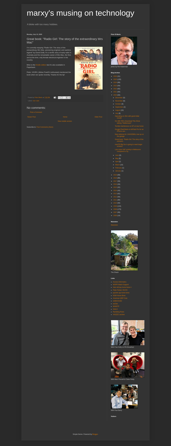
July (117, 113)
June (117, 155)
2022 (115, 89)
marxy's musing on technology (80, 12)
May (117, 158)
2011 (115, 200)
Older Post (98, 117)
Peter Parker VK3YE (120, 290)
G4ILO (115, 309)
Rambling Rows (118, 312)
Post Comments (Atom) (44, 127)
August (118, 110)
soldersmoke (117, 301)
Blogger (95, 434)
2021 (115, 92)
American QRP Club (120, 298)
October (118, 104)
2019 (115, 175)
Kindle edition (41, 65)
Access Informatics (119, 282)
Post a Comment (36, 112)
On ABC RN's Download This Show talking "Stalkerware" (127, 122)
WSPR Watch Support (121, 285)
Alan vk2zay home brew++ (122, 287)
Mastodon (114, 225)
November (119, 101)
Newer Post (31, 117)
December (119, 98)
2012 (115, 197)
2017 (115, 181)
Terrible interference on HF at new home (129, 126)
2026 (115, 76)
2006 (115, 215)
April (117, 161)
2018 (115, 178)
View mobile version (65, 121)
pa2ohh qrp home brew (121, 293)
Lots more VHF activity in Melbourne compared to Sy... (128, 150)
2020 (115, 95)
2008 (115, 209)
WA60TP (116, 306)
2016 (115, 184)
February (118, 168)
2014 (115, 190)
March (117, 165)
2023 (115, 86)
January (118, 171)
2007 (115, 212)
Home (65, 117)
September (119, 107)
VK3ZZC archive (119, 314)
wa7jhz (115, 304)
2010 (115, 203)
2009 (115, 206)
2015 (115, 187)
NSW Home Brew (119, 295)
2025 (115, 79)
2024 (115, 82)
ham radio (36, 101)
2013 (115, 194)
